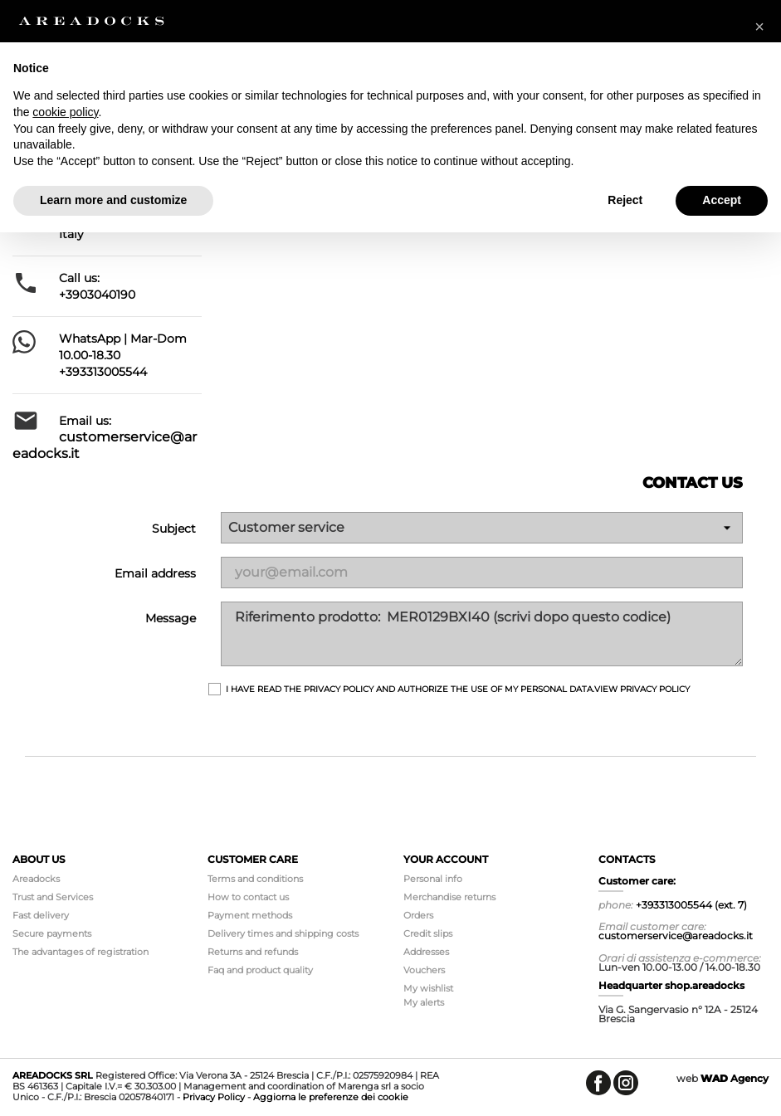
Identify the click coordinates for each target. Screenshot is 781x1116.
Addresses (426, 952)
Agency (734, 1078)
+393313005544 (103, 371)
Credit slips (427, 933)
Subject (174, 528)
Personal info (432, 879)
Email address (155, 573)
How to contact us (248, 897)
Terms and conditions (255, 879)
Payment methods (249, 915)
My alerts (423, 1002)
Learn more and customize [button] (113, 200)
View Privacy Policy (642, 689)
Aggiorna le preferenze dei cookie (330, 1097)
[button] (759, 26)
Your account (445, 859)
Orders (418, 915)
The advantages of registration (80, 952)
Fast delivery (40, 915)
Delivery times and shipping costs (283, 933)
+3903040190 (97, 294)
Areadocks (36, 879)
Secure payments (51, 933)
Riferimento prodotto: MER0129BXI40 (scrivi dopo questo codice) (482, 634)
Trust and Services (52, 897)
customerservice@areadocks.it (675, 935)
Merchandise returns (449, 897)
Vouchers (424, 970)
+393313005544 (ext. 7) (691, 905)
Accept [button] (721, 200)
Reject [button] (625, 200)
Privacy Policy (214, 1097)
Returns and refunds (252, 952)
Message (170, 618)
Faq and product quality (260, 970)
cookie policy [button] (65, 112)
